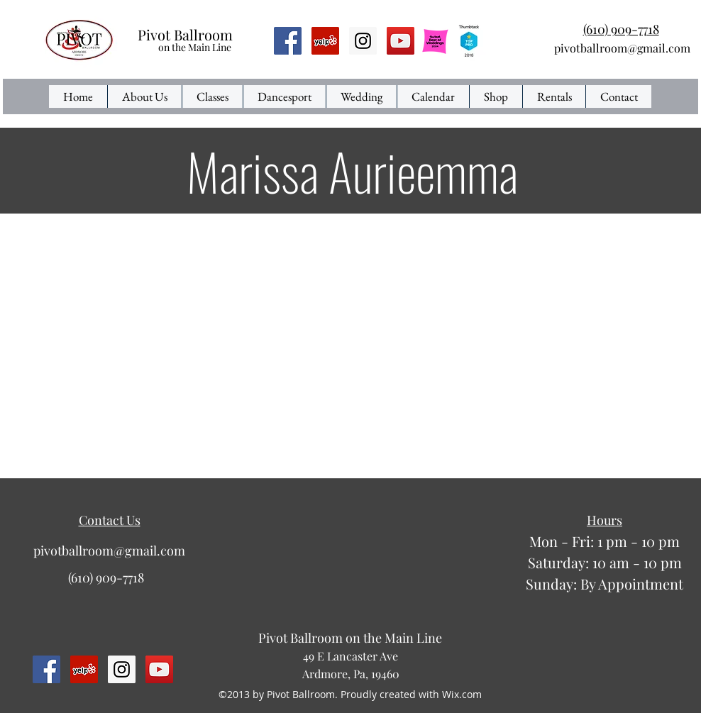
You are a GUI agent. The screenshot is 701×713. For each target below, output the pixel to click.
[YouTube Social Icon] (400, 41)
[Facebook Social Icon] (288, 41)
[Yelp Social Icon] (325, 41)
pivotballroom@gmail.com (622, 47)
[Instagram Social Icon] (363, 41)
